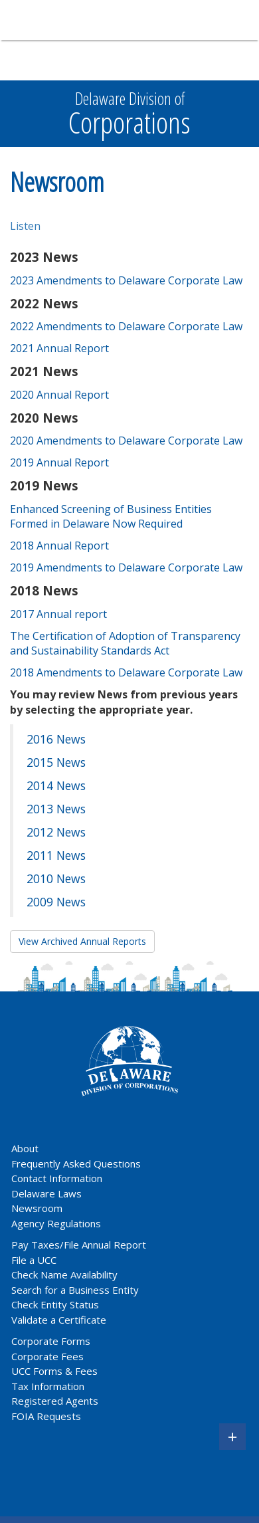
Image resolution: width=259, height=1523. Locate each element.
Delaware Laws (47, 1193)
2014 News (56, 785)
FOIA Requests (46, 1416)
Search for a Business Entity (75, 1289)
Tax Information (47, 1386)
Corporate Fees (47, 1356)
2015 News (56, 762)
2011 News (56, 855)
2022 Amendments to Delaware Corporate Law (126, 326)
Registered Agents (54, 1400)
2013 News (56, 809)
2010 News (56, 878)
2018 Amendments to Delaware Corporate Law (126, 672)
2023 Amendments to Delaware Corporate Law (126, 280)
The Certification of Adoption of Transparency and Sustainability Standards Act (125, 644)
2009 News (56, 902)
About (25, 1148)
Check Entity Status (55, 1304)
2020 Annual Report (59, 394)
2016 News (56, 739)
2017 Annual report (58, 614)
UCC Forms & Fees (54, 1370)
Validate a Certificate (58, 1319)
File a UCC (33, 1260)
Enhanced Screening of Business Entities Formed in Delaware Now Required (111, 517)
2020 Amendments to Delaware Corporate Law (126, 440)
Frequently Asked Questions (76, 1163)
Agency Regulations (56, 1223)
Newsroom (36, 1208)
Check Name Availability (64, 1274)
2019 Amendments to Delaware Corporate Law (126, 567)
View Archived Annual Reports (82, 941)
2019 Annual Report (59, 462)
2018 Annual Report (59, 545)
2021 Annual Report (59, 348)
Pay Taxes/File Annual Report (78, 1244)
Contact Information (56, 1178)
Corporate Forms (50, 1341)
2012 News (56, 832)
